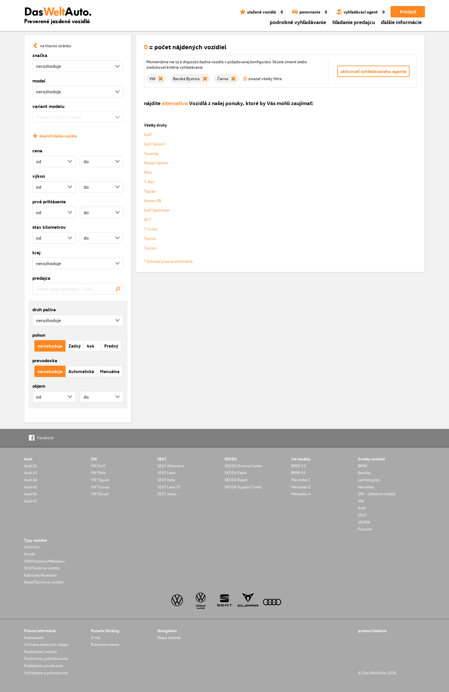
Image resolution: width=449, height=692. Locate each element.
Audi (362, 507)
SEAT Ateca (166, 493)
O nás (96, 637)
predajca (41, 278)
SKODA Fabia (235, 472)
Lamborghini (369, 479)
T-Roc (149, 181)
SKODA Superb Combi (243, 487)
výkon (38, 176)
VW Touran (100, 487)
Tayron (150, 238)
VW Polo (98, 472)
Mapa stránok (169, 637)
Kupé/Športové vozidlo (44, 582)
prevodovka (44, 360)
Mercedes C (301, 479)
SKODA (364, 522)
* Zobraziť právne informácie (168, 261)
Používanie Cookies (40, 651)
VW (361, 501)
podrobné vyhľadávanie (298, 22)
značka (39, 55)
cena (37, 150)
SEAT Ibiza (166, 479)
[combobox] (77, 289)
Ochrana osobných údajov (46, 644)
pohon (38, 335)
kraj (36, 252)
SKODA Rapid (235, 479)
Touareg (151, 153)
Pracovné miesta (105, 644)
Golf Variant (154, 144)
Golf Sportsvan (157, 210)
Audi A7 (30, 501)
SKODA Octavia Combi (243, 465)
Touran (150, 248)
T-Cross (150, 229)
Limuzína (32, 546)
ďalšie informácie (401, 22)
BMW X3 (298, 465)
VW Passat (100, 493)
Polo (148, 172)
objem (38, 386)
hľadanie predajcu (353, 22)
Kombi (29, 554)
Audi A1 (30, 465)
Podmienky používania (43, 665)
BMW (362, 465)
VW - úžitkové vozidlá (376, 493)
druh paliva (44, 309)
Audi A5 (30, 487)
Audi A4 (30, 479)
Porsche (365, 529)
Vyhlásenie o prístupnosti (46, 672)
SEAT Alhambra (170, 465)
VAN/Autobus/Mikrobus (44, 561)
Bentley (364, 472)
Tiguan (150, 191)
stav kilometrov (49, 227)
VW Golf (98, 465)
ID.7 (147, 219)
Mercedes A (301, 493)
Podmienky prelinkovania (46, 658)
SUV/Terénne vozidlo (42, 568)
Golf (147, 134)
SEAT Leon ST (168, 487)
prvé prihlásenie (49, 201)
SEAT (362, 515)
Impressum (34, 637)
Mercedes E (301, 487)
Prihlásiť (408, 12)
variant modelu (48, 106)
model (39, 81)
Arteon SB (152, 200)
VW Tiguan (100, 479)
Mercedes (366, 487)
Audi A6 (30, 493)
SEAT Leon (166, 472)
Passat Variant (156, 162)
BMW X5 (298, 472)
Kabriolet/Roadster (40, 575)
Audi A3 (30, 472)
